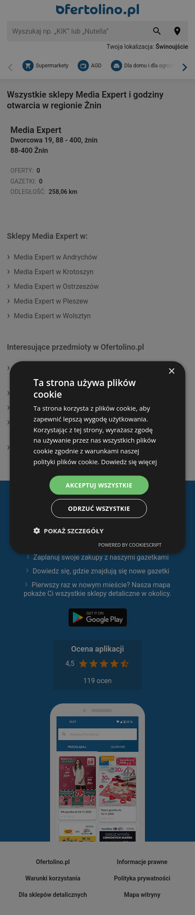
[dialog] (98, 457)
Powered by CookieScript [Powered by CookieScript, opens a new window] (130, 544)
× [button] (171, 371)
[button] (69, 531)
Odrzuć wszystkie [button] (99, 508)
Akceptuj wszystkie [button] (99, 485)
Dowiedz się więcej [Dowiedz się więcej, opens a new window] (129, 461)
